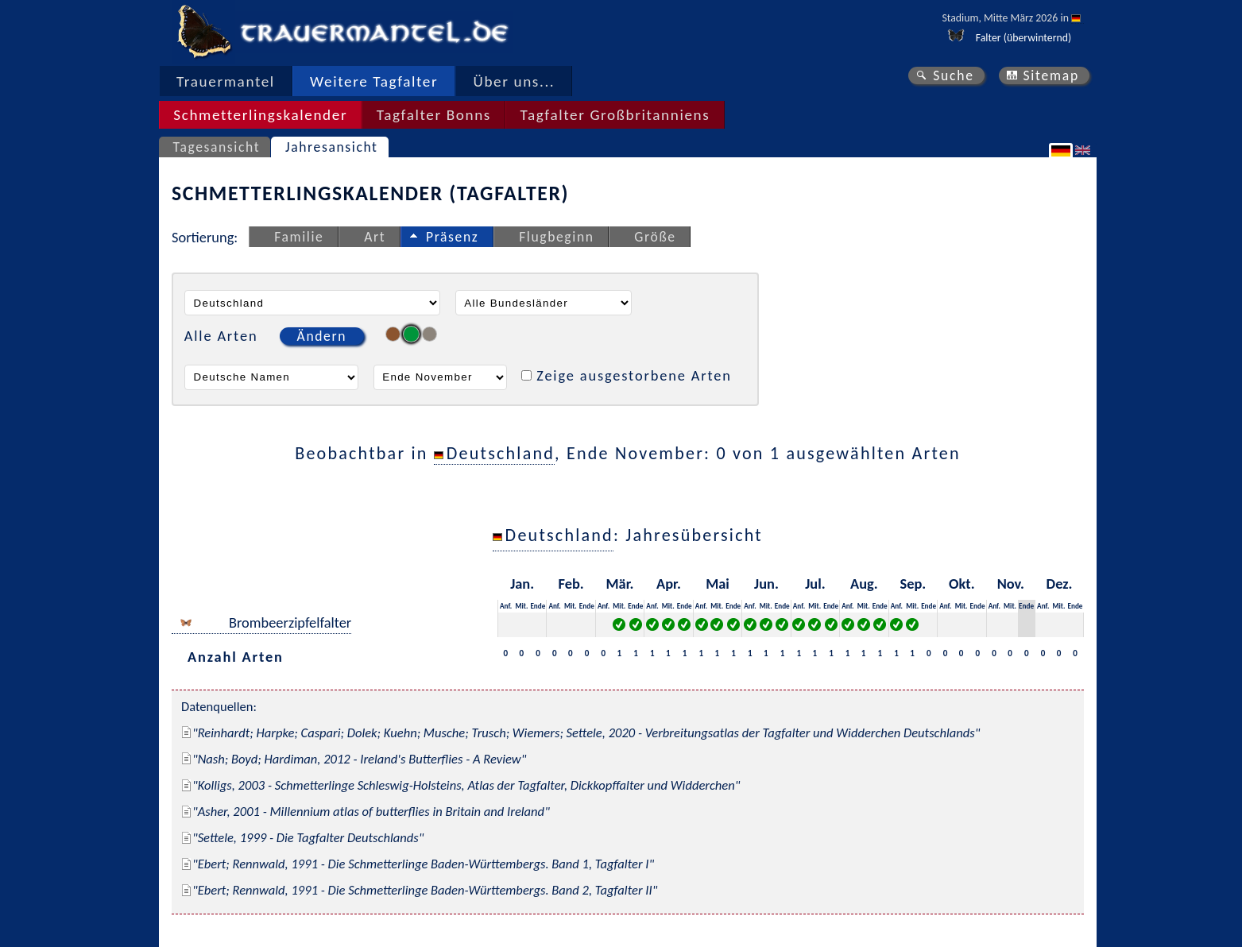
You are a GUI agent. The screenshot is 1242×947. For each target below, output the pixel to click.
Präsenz (452, 236)
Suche (953, 75)
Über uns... (514, 81)
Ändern (321, 336)
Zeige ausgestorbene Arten (634, 375)
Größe (654, 236)
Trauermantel (225, 81)
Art (374, 236)
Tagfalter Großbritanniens (615, 115)
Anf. (506, 605)
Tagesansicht (217, 147)
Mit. (521, 605)
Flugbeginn (556, 236)
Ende (537, 605)
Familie (298, 236)
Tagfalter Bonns (434, 115)
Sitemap (1051, 75)
